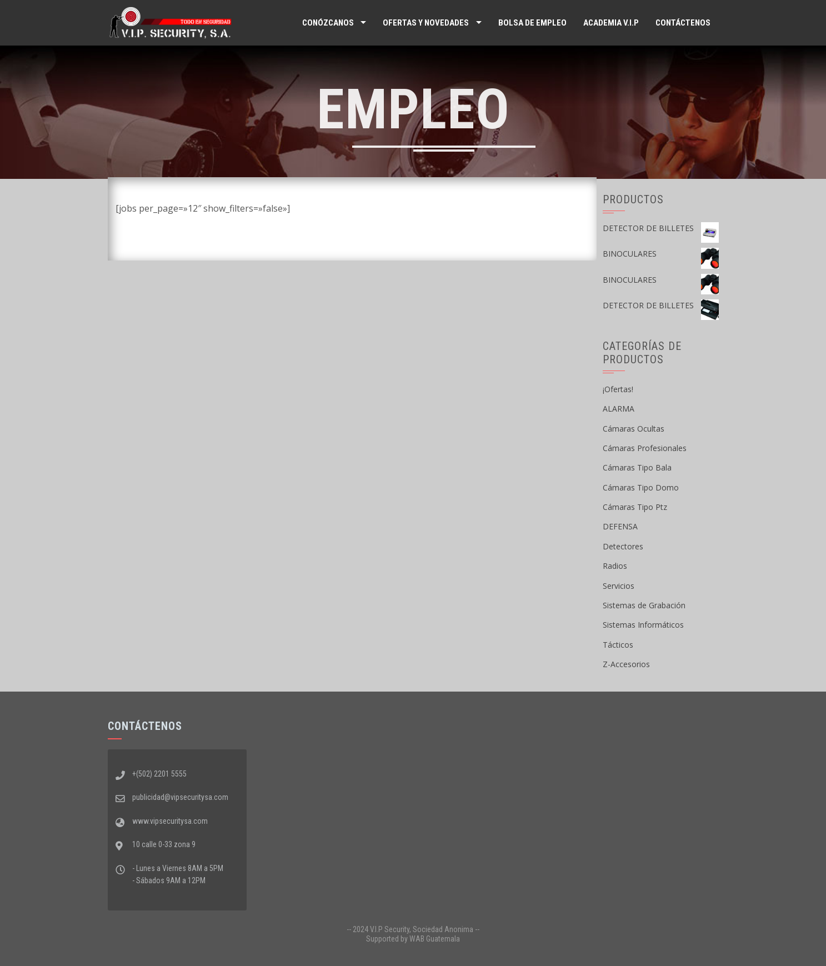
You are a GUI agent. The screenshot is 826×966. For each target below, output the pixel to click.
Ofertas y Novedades (426, 23)
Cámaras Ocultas (633, 428)
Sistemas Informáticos (643, 624)
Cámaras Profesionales (645, 448)
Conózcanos (328, 23)
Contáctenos (682, 23)
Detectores (623, 546)
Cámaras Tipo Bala (637, 467)
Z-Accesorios (626, 664)
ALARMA (618, 408)
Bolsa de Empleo (532, 23)
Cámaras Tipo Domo (641, 487)
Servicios (618, 585)
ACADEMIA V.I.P (611, 23)
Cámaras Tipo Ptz (635, 507)
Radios (615, 565)
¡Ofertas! (618, 389)
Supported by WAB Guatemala (413, 938)
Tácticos (618, 644)
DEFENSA (620, 526)
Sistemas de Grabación (644, 605)
